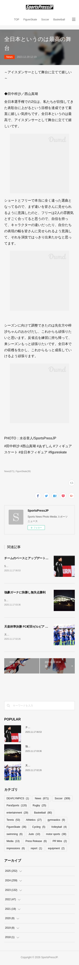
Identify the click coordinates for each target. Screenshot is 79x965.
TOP (16, 19)
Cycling (38, 827)
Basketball (59, 19)
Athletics (34, 820)
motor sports (56, 834)
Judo (34, 834)
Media (13, 841)
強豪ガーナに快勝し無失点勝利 (25, 592)
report (36, 849)
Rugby (39, 806)
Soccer (45, 19)
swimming (15, 834)
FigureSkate (30, 19)
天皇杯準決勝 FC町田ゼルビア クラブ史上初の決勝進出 (41, 627)
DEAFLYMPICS (18, 799)
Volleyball (59, 827)
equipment (56, 849)
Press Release (36, 841)
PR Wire (60, 841)
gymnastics (56, 820)
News (9, 56)
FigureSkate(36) (23, 471)
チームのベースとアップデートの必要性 (30, 558)
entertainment (17, 813)
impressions (16, 849)
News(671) (9, 471)
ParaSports (17, 806)
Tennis (13, 820)
